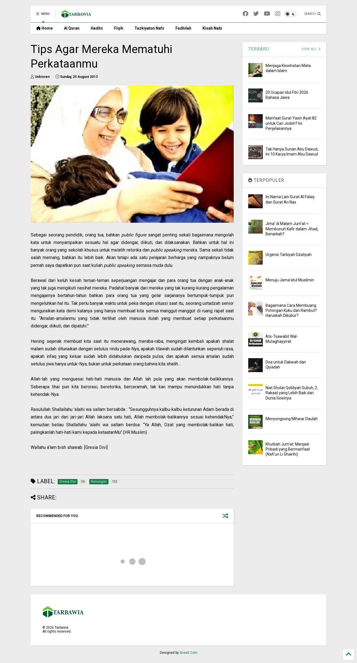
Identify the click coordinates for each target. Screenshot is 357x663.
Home (44, 28)
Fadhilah (183, 28)
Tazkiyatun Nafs (149, 28)
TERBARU (258, 49)
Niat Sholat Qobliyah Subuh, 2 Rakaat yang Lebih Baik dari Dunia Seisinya (291, 393)
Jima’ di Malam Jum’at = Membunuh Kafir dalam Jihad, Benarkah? (292, 228)
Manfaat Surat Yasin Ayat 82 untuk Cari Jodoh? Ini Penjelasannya (291, 123)
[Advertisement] (132, 459)
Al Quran (71, 28)
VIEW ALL (311, 49)
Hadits (97, 28)
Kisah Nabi (212, 28)
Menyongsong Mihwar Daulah (292, 419)
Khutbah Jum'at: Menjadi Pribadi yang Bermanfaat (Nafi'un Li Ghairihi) (288, 449)
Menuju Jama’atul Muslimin (290, 280)
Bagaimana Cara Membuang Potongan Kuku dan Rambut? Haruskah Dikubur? (291, 310)
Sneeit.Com (188, 653)
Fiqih (118, 28)
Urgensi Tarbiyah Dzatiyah (289, 254)
